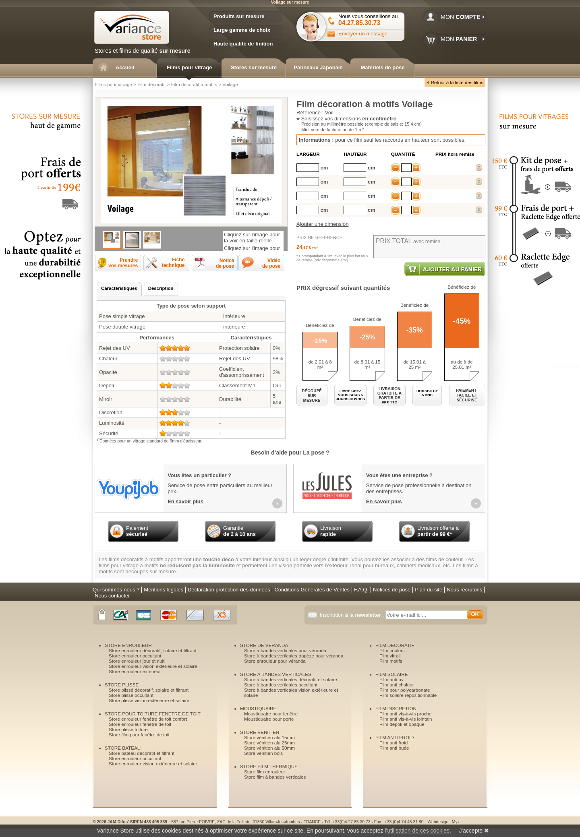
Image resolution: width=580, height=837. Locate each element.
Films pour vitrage (113, 84)
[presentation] (119, 289)
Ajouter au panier (444, 269)
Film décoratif (151, 84)
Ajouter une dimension (322, 224)
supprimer (479, 167)
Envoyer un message (362, 34)
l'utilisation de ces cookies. (418, 830)
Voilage (230, 84)
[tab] (119, 289)
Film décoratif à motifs (194, 84)
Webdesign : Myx (443, 822)
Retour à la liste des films (457, 82)
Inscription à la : (352, 615)
